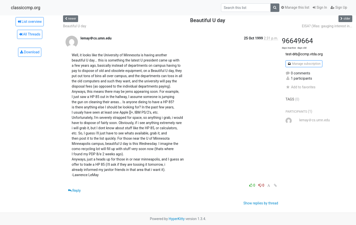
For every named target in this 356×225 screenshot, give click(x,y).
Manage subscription (304, 63)
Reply (74, 191)
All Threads (29, 34)
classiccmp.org (25, 7)
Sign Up (339, 7)
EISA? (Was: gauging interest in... (327, 26)
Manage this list (295, 7)
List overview (30, 22)
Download (30, 52)
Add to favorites (300, 87)
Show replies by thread (260, 203)
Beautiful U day (74, 26)
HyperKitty (177, 219)
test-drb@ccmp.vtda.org (304, 54)
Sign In (320, 7)
